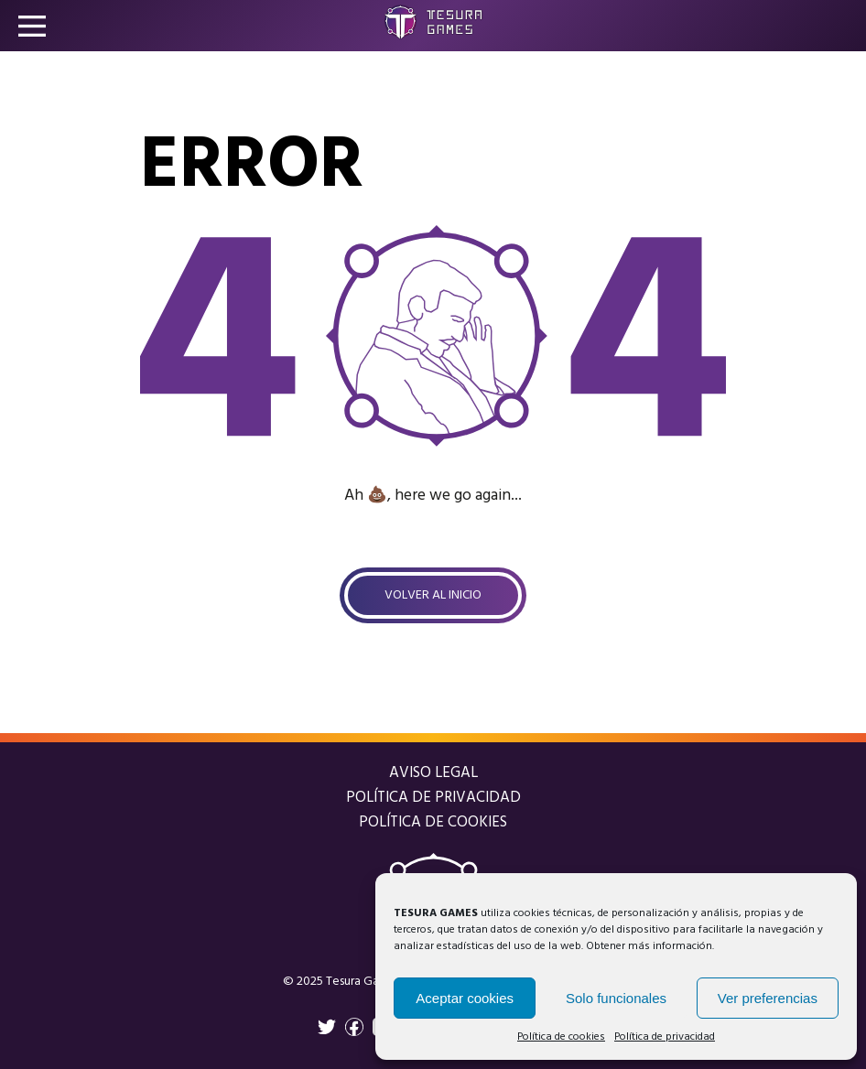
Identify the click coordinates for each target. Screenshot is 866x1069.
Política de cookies (561, 1037)
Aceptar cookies (465, 998)
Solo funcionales (616, 998)
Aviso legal (433, 773)
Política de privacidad (664, 1037)
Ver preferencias (767, 998)
